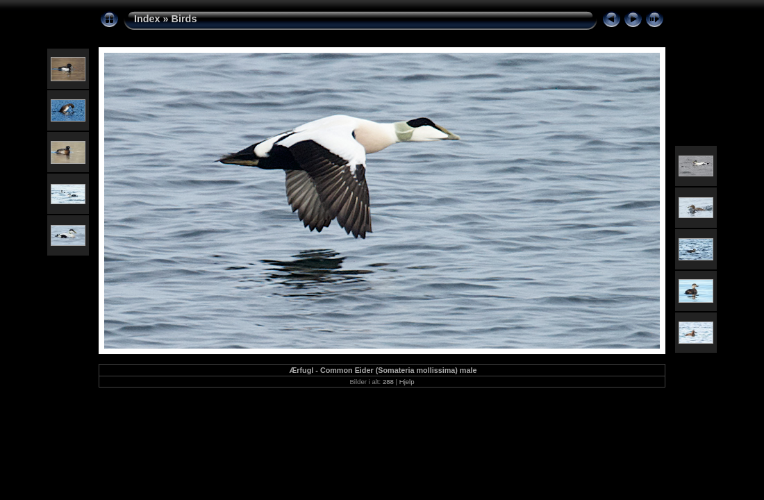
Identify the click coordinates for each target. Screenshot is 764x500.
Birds (184, 18)
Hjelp (407, 381)
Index (147, 18)
